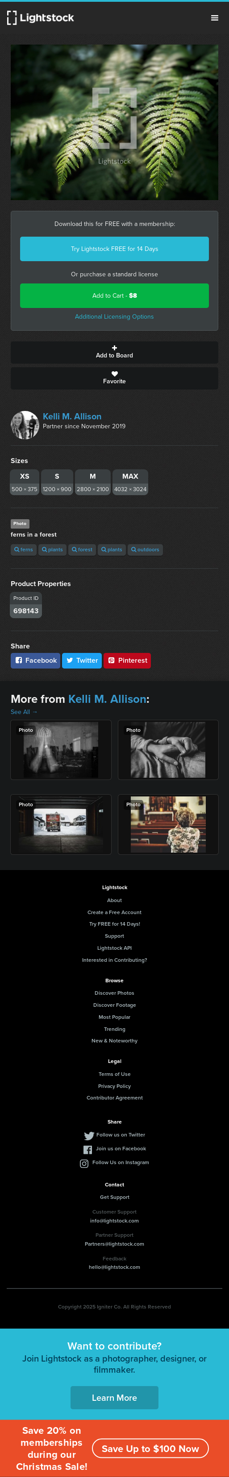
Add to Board (114, 352)
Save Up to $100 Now (150, 1448)
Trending (114, 1029)
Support (114, 936)
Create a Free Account (114, 912)
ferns (23, 550)
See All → (24, 712)
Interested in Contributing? (114, 960)
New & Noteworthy (114, 1041)
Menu (215, 18)
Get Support (114, 1197)
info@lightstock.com (114, 1221)
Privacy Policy (114, 1086)
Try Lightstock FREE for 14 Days (114, 249)
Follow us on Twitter (120, 1135)
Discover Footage (114, 1005)
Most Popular (114, 1017)
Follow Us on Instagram (120, 1162)
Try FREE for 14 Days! (114, 924)
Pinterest (127, 660)
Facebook (35, 660)
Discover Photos (114, 993)
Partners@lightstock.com (114, 1244)
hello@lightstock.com (114, 1267)
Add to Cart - (114, 295)
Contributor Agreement (115, 1098)
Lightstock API (114, 948)
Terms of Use (115, 1074)
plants (52, 550)
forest (82, 550)
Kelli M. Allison (72, 416)
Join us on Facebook (121, 1149)
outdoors (145, 550)
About (114, 900)
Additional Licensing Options (114, 316)
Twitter (82, 660)
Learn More (114, 1397)
